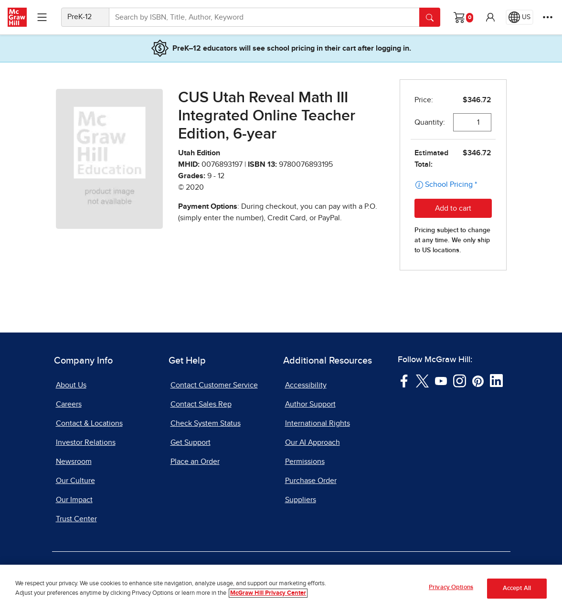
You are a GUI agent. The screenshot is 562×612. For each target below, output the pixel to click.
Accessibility (306, 385)
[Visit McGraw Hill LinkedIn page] (496, 380)
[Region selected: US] (519, 17)
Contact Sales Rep (201, 404)
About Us (71, 385)
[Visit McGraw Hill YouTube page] (441, 380)
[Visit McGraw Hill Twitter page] (422, 380)
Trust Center (76, 519)
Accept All (517, 588)
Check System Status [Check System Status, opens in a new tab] (205, 423)
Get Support (190, 442)
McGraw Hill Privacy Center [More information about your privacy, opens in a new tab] (268, 593)
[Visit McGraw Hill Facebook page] (404, 380)
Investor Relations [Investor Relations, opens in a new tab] (86, 442)
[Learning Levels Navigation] (42, 17)
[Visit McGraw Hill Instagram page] (459, 380)
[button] (490, 17)
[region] (281, 588)
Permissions (305, 461)
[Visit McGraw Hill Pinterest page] (477, 380)
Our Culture (75, 480)
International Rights (317, 423)
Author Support (310, 404)
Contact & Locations (89, 423)
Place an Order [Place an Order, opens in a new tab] (195, 461)
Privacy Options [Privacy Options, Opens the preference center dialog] (451, 587)
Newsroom (74, 461)
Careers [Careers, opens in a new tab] (69, 404)
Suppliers (300, 500)
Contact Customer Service (214, 385)
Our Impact (74, 500)
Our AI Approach (312, 442)
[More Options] (547, 17)
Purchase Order (311, 480)
